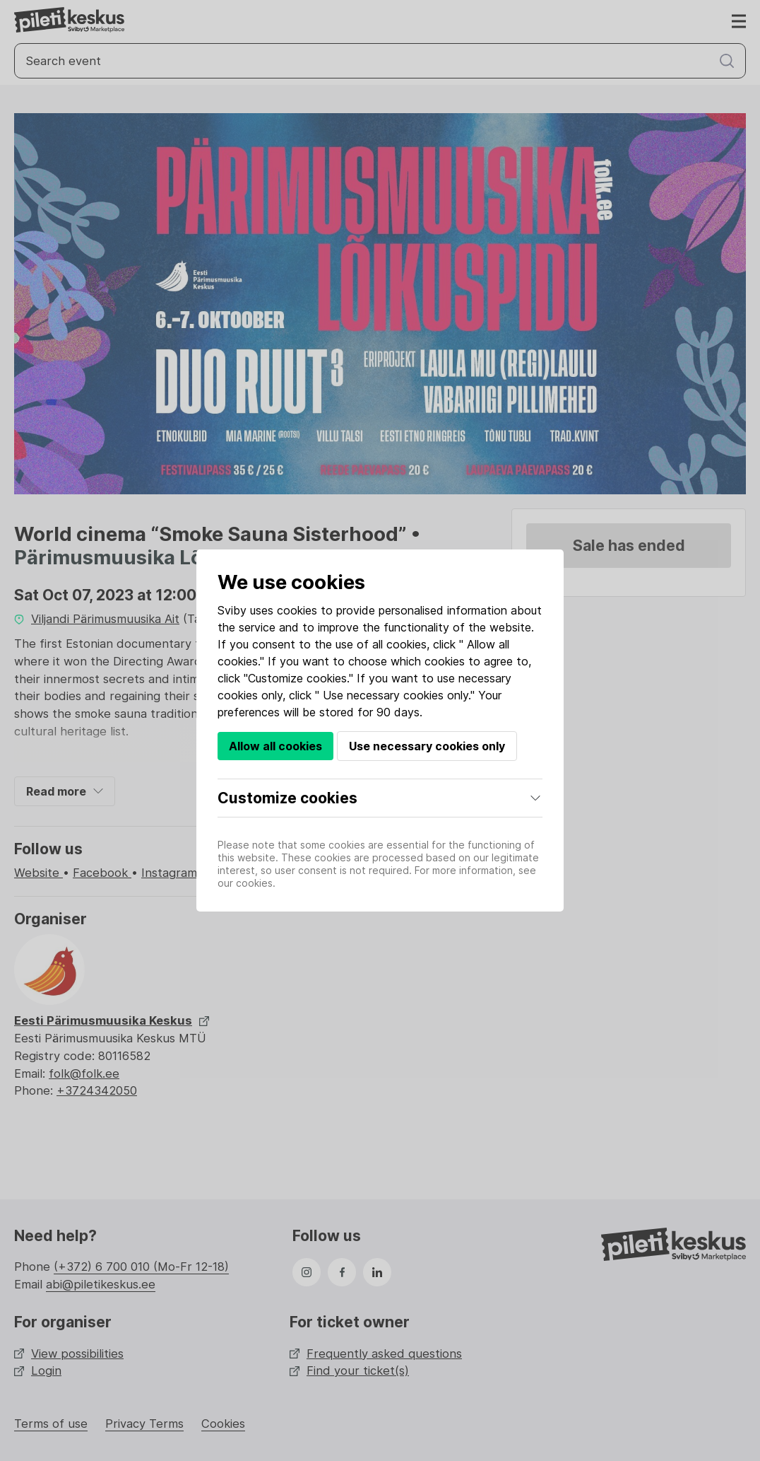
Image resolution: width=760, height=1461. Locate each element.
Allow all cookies (275, 746)
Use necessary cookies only (427, 746)
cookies (297, 610)
